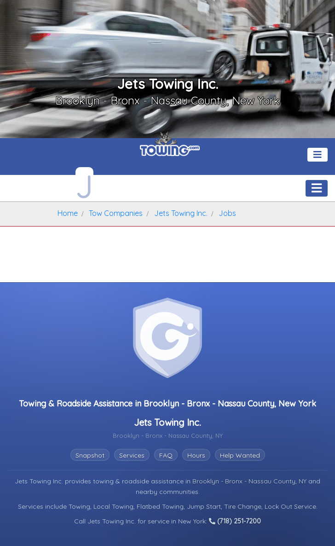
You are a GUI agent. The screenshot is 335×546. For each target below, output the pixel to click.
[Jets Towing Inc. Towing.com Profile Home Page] (84, 184)
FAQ (166, 455)
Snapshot (89, 455)
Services (131, 455)
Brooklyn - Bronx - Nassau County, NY (250, 481)
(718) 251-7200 (235, 521)
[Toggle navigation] (317, 155)
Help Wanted (240, 455)
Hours (196, 455)
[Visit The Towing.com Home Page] (170, 147)
